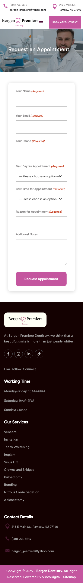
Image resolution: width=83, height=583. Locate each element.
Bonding (10, 485)
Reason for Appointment (39, 212)
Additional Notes (27, 234)
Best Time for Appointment (40, 189)
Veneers (10, 432)
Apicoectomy (14, 500)
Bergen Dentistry (49, 571)
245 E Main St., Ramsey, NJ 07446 (35, 527)
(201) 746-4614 (18, 4)
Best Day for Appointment (40, 166)
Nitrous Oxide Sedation (21, 492)
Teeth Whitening (16, 447)
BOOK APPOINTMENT (65, 22)
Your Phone (30, 141)
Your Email (29, 116)
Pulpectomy (13, 477)
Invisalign (11, 439)
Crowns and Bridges (19, 470)
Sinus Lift (11, 462)
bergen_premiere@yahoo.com (28, 9)
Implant (10, 455)
